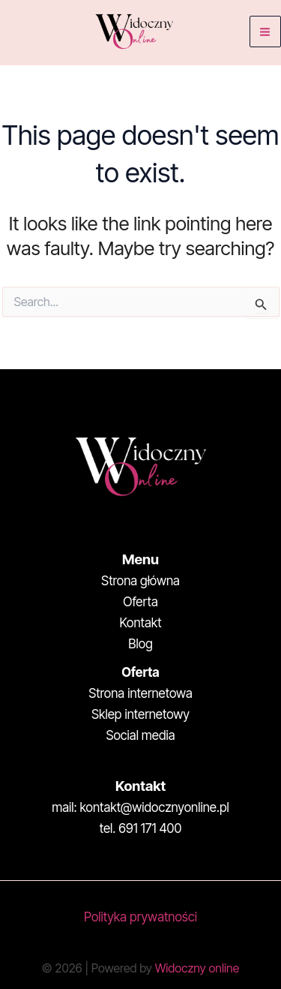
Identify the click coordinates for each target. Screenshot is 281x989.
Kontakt (140, 622)
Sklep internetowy (140, 714)
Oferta (140, 601)
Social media (140, 735)
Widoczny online (197, 967)
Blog (140, 643)
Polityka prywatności (140, 916)
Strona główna (140, 580)
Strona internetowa (140, 693)
